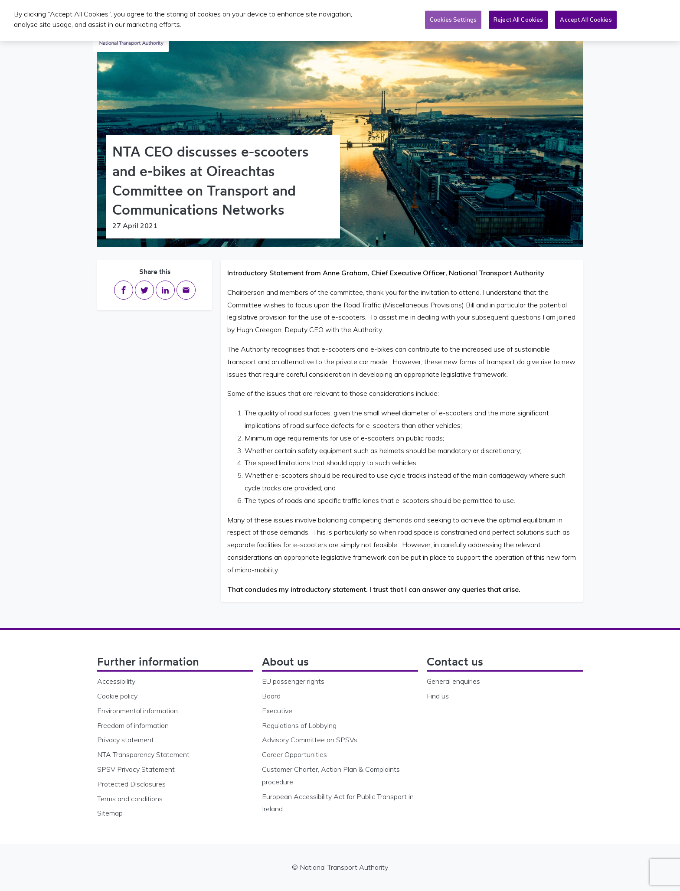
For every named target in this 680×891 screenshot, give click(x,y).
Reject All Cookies (518, 18)
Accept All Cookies (585, 18)
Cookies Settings (453, 18)
